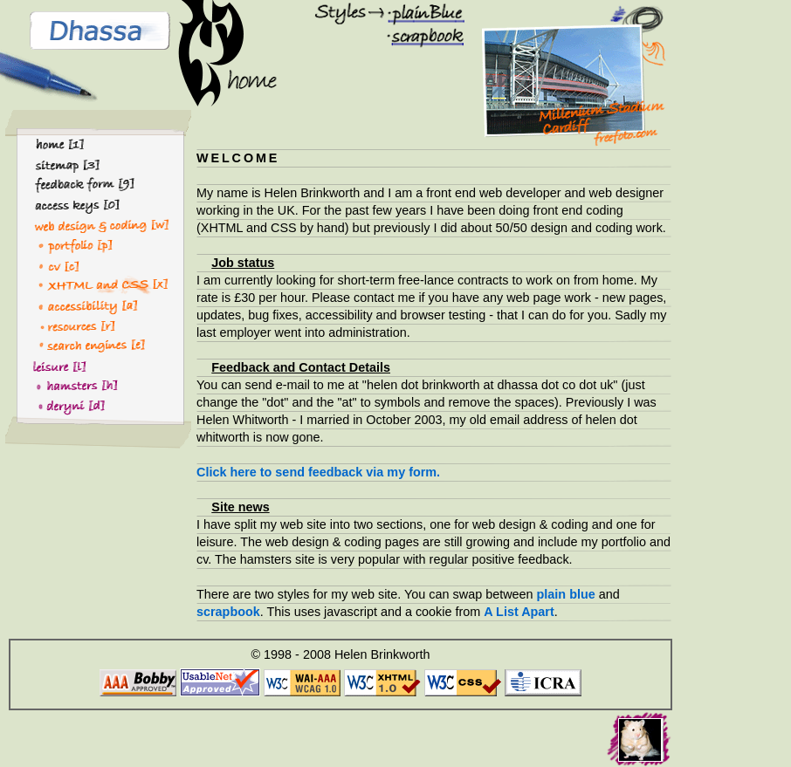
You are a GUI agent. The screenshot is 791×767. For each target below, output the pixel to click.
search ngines (77, 345)
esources (61, 325)
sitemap (60, 164)
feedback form (79, 184)
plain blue (416, 11)
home (53, 145)
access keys (73, 204)
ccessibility (69, 305)
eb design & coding (94, 224)
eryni (50, 405)
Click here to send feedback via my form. (318, 472)
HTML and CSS (80, 284)
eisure (51, 365)
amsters (59, 385)
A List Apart (519, 612)
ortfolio (56, 244)
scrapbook (419, 36)
